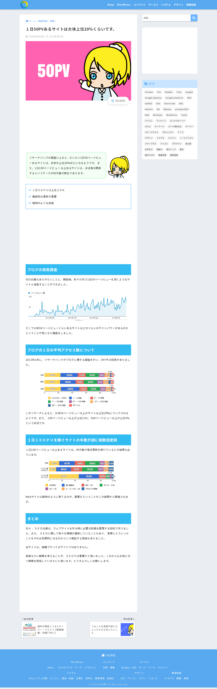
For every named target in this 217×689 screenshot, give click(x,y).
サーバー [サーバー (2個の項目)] (189, 126)
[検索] (194, 17)
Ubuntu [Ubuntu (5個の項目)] (149, 109)
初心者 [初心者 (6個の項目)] (189, 143)
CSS (123, 679)
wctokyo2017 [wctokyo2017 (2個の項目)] (182, 109)
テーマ (78, 669)
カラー (142, 679)
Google (125, 669)
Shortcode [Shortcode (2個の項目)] (169, 103)
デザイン (178, 4)
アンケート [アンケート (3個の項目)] (161, 120)
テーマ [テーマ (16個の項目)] (181, 132)
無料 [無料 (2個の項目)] (182, 149)
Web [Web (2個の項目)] (147, 115)
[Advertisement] (78, 128)
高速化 (110, 679)
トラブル (169, 679)
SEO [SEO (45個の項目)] (158, 103)
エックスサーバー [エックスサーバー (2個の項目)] (178, 120)
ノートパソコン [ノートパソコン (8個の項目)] (186, 138)
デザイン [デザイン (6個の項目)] (149, 138)
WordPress (124, 4)
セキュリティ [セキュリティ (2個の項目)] (168, 132)
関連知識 (191, 4)
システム (166, 4)
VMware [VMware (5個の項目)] (167, 109)
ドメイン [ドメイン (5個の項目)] (172, 138)
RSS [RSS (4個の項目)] (190, 97)
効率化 (89, 679)
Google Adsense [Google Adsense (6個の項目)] (153, 97)
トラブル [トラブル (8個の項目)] (160, 138)
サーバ (142, 669)
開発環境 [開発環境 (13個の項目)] (174, 155)
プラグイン (90, 669)
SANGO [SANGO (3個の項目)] (148, 103)
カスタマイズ (65, 669)
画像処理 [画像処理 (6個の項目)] (162, 155)
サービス (153, 4)
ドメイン (163, 669)
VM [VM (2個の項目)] (158, 109)
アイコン (132, 679)
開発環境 (100, 679)
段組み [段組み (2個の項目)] (159, 149)
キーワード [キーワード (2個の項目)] (159, 126)
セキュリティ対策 (37, 679)
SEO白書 (32, 4)
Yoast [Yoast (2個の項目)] (184, 115)
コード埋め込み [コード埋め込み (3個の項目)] (175, 126)
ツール (152, 669)
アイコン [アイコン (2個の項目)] (149, 120)
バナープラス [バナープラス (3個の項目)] (150, 143)
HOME (108, 657)
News (111, 4)
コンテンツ (140, 4)
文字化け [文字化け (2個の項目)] (149, 149)
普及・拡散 (68, 679)
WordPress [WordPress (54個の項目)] (172, 115)
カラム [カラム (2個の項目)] (148, 126)
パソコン (54, 679)
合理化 (79, 679)
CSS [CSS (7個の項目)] (159, 92)
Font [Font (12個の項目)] (179, 92)
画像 (112, 669)
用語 (186, 679)
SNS (134, 669)
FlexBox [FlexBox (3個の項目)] (169, 92)
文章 (105, 669)
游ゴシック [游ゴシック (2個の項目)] (171, 149)
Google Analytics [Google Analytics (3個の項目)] (175, 97)
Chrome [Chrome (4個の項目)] (149, 92)
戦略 (179, 679)
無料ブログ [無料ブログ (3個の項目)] (150, 155)
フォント (153, 679)
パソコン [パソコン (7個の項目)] (164, 143)
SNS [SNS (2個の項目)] (181, 103)
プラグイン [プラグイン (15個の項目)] (177, 143)
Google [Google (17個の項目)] (189, 92)
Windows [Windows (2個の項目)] (158, 115)
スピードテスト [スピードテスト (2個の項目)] (152, 132)
